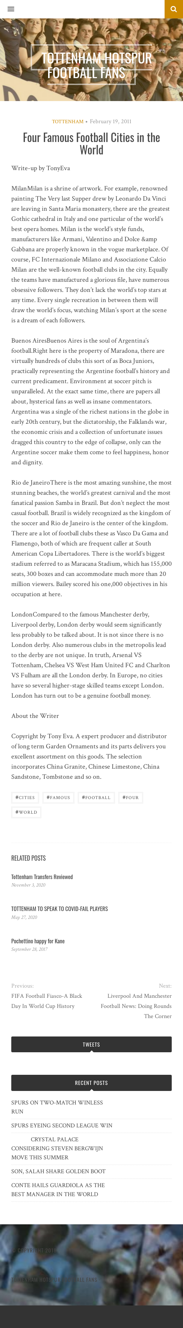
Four (131, 797)
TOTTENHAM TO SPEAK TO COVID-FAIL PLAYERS (59, 908)
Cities (25, 797)
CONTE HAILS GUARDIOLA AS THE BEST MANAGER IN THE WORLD (58, 1189)
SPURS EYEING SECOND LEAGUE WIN (61, 1126)
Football (96, 797)
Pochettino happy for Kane (38, 941)
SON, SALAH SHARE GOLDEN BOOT (58, 1171)
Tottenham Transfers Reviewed (42, 876)
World (26, 811)
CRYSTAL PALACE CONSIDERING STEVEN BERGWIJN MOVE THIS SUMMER (57, 1149)
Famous (58, 797)
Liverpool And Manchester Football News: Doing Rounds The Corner (136, 1006)
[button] (7, 9)
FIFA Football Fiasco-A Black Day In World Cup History (46, 1001)
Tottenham (67, 121)
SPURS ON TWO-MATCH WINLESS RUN (57, 1107)
